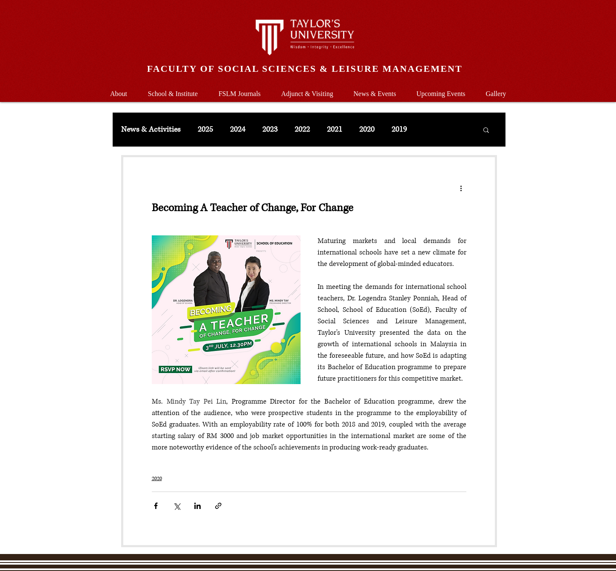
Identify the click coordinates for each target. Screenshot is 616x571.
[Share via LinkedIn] (197, 506)
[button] (173, 90)
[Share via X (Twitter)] (177, 506)
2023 (270, 129)
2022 (302, 129)
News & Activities (151, 129)
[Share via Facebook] (156, 506)
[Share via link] (218, 506)
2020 (367, 129)
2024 (237, 129)
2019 (399, 129)
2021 (334, 129)
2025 (205, 129)
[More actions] (461, 188)
